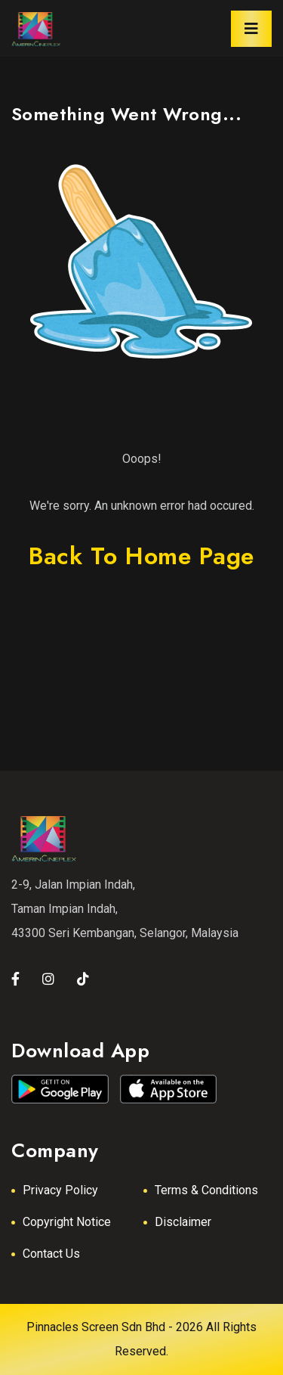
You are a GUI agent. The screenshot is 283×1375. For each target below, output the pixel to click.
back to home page (141, 556)
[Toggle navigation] (251, 29)
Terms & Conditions (206, 1190)
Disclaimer (183, 1222)
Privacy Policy (60, 1190)
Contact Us (51, 1253)
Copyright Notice (67, 1222)
